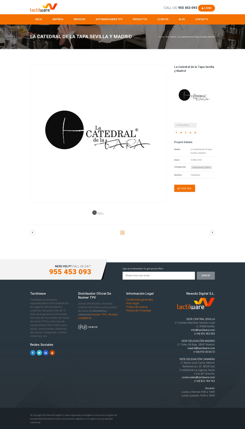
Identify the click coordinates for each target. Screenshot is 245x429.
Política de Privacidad (138, 310)
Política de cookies (137, 307)
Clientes (162, 19)
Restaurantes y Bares (201, 167)
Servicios (79, 19)
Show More (182, 125)
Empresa (57, 19)
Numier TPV (99, 314)
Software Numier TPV (109, 19)
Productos (140, 19)
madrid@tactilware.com (201, 348)
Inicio (38, 19)
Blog (182, 19)
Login (206, 8)
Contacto (201, 19)
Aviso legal (132, 303)
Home (161, 36)
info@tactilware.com (203, 330)
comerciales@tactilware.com (198, 377)
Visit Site (184, 188)
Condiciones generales (139, 299)
